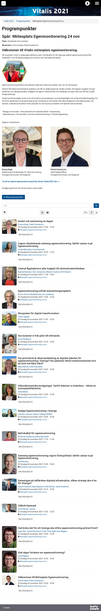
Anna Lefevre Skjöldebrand (29, 294)
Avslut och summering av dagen (35, 221)
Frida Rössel (49, 487)
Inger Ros (22, 531)
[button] (88, 3)
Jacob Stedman (62, 487)
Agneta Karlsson (25, 272)
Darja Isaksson (38, 487)
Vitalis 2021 (9, 21)
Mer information (25, 234)
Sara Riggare (61, 531)
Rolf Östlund (65, 272)
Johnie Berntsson (34, 531)
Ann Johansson (39, 272)
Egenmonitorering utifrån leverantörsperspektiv (44, 290)
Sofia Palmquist (35, 367)
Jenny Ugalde (23, 317)
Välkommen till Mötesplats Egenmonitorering (43, 577)
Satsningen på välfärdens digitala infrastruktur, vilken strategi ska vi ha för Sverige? (57, 482)
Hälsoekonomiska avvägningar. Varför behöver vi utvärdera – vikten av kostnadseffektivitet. (57, 387)
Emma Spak (23, 224)
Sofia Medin (23, 392)
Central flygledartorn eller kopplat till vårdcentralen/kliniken (51, 268)
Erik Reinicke (23, 461)
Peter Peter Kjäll (49, 531)
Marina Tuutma (53, 272)
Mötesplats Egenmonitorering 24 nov (33, 230)
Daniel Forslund (24, 487)
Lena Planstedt (38, 249)
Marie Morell (23, 367)
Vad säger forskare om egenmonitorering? (41, 552)
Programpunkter (23, 21)
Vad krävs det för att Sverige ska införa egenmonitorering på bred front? (58, 528)
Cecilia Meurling (24, 249)
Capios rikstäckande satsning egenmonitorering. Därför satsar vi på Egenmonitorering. (55, 244)
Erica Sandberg (24, 339)
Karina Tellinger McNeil (42, 414)
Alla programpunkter (13, 197)
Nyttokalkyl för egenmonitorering (36, 433)
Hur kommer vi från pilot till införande (39, 335)
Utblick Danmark (27, 505)
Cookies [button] (6, 608)
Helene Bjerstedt (42, 437)
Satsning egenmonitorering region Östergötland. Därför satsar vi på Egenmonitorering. (55, 457)
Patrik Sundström (36, 224)
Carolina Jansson (25, 414)
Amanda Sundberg (26, 437)
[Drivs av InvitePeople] (87, 608)
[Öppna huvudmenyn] (97, 3)
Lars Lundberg (48, 294)
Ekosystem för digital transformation (38, 313)
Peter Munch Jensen (26, 509)
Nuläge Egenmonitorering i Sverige (37, 410)
